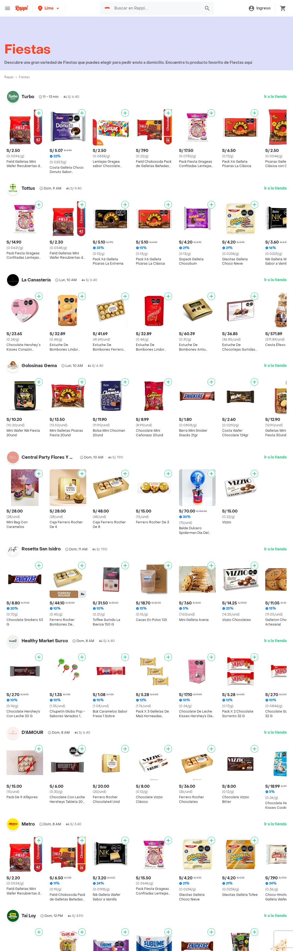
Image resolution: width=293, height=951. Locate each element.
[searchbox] (156, 8)
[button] (49, 8)
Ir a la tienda (275, 96)
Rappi (8, 77)
